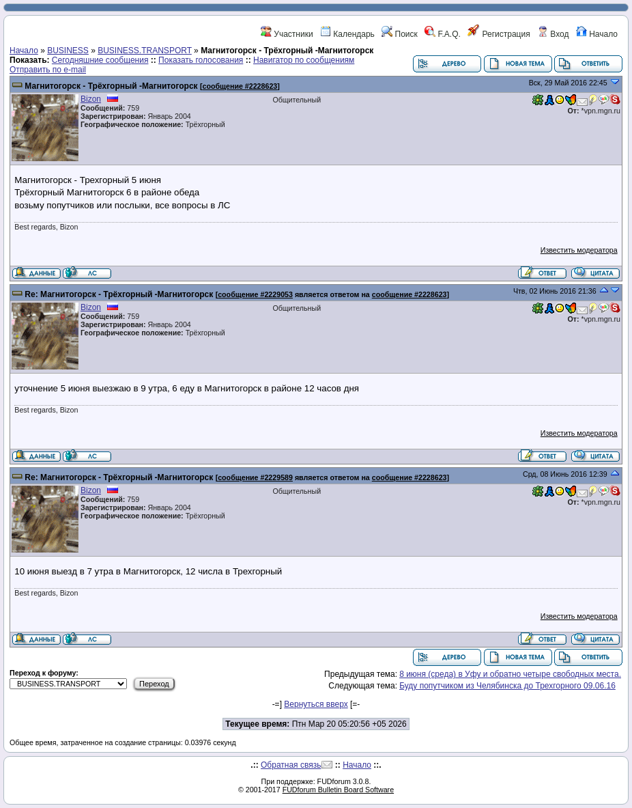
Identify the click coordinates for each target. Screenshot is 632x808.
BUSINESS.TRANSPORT (145, 50)
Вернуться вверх (315, 704)
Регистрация (499, 34)
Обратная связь (291, 765)
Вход (553, 34)
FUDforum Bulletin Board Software (338, 789)
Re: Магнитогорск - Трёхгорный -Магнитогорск (119, 294)
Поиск (400, 34)
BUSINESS (68, 50)
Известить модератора (579, 250)
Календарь (347, 34)
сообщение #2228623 (240, 86)
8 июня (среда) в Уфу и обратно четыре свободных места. (510, 674)
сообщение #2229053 (255, 294)
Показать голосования (200, 60)
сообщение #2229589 (255, 477)
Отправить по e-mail (48, 69)
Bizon (91, 99)
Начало (597, 34)
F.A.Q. (443, 34)
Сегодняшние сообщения (100, 60)
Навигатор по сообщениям (303, 60)
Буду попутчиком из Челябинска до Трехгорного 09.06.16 (507, 686)
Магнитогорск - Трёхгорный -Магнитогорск (111, 86)
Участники (287, 34)
